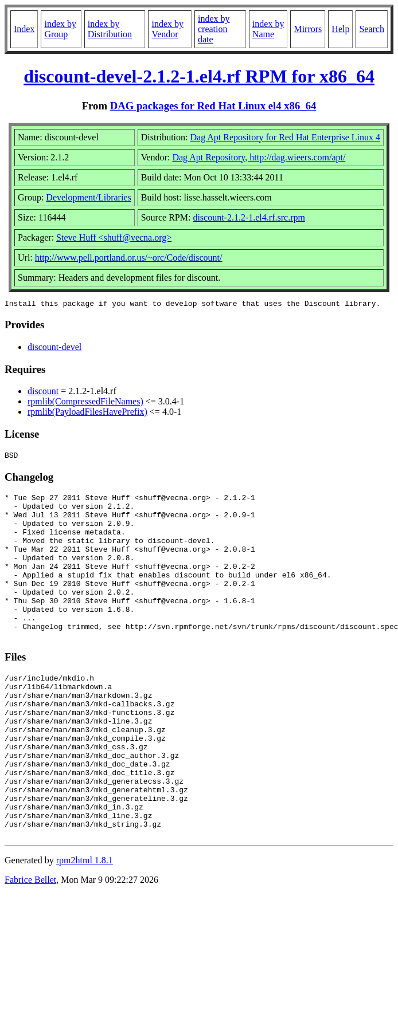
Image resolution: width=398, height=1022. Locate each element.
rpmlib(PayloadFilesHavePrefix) (87, 413)
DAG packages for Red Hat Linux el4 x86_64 (213, 106)
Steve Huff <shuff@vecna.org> (113, 237)
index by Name (268, 29)
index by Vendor (167, 29)
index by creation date (214, 29)
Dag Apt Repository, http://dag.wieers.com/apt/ (258, 157)
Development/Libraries (88, 197)
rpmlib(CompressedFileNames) (85, 403)
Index (24, 29)
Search (371, 29)
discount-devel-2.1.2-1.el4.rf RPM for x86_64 (199, 76)
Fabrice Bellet (30, 945)
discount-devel (54, 348)
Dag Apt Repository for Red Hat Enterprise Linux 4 (285, 137)
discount (43, 393)
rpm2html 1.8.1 (84, 925)
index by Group (60, 29)
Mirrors (308, 29)
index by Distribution (110, 29)
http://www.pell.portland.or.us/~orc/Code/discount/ (129, 257)
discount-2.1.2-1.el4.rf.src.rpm (249, 217)
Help (340, 29)
